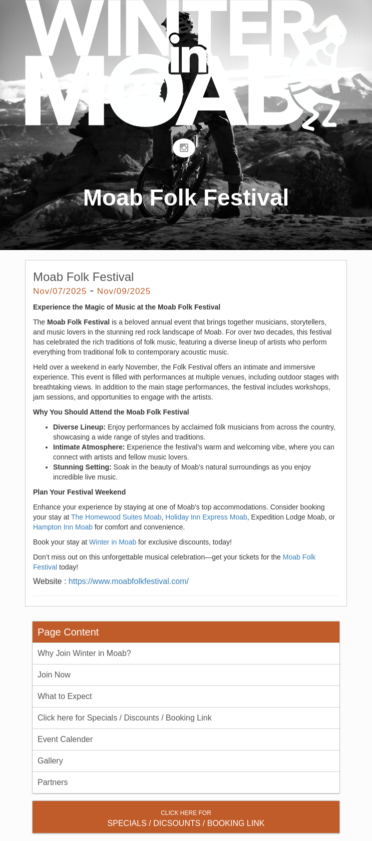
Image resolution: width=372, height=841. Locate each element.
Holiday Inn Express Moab (206, 517)
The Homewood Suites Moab (116, 517)
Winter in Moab (112, 542)
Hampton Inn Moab (63, 527)
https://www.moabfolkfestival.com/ (129, 581)
